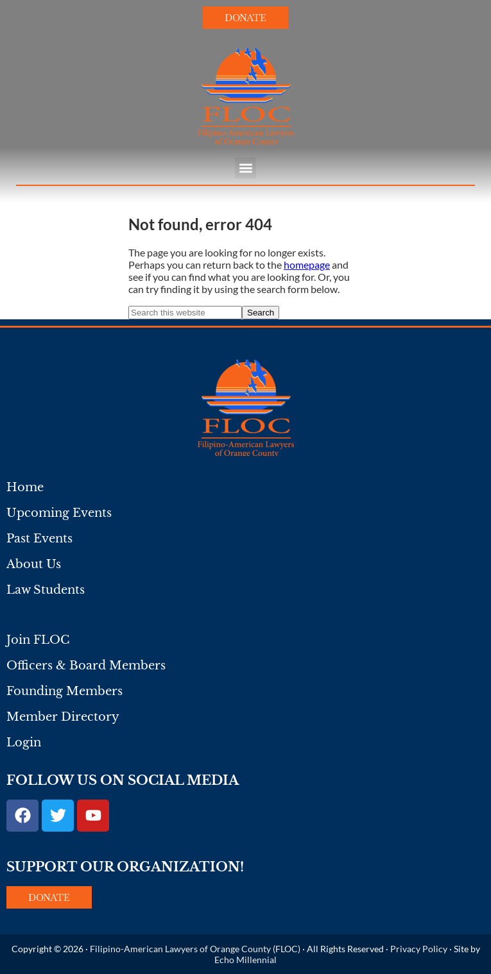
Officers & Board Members (86, 666)
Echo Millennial (245, 959)
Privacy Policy (418, 948)
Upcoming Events (59, 513)
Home (25, 487)
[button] (245, 167)
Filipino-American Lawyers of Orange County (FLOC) (195, 948)
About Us (33, 564)
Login (23, 742)
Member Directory (62, 717)
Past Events (39, 539)
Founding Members (64, 691)
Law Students (45, 590)
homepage (307, 264)
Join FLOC (37, 640)
